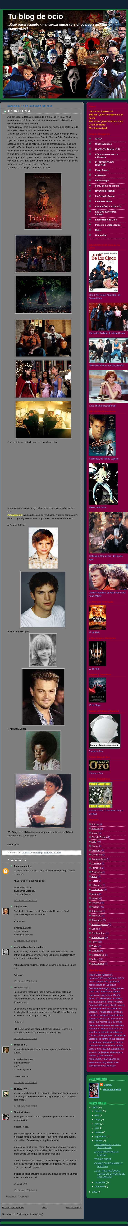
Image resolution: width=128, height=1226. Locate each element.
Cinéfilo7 (18, 1112)
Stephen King (98, 933)
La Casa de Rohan (105, 196)
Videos (95, 959)
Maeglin (18, 906)
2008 (95, 1107)
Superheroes (98, 937)
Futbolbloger (102, 180)
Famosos (96, 868)
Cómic (95, 846)
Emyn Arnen (101, 170)
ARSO (98, 138)
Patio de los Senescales (108, 225)
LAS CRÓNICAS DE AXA (108, 206)
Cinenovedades (103, 144)
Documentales (99, 859)
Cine (94, 841)
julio (97, 1128)
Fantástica (97, 872)
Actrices (95, 828)
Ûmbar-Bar (101, 235)
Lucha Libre (97, 889)
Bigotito (18, 1088)
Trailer (95, 946)
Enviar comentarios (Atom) (29, 1214)
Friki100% (100, 175)
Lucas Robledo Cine (106, 219)
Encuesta (96, 863)
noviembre (100, 1182)
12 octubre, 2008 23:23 (25, 941)
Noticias (95, 902)
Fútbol (95, 881)
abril (97, 1115)
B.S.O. (95, 833)
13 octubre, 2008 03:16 (25, 981)
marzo (98, 1111)
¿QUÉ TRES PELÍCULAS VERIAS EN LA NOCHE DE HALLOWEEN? (109, 1173)
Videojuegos (98, 955)
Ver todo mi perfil (112, 1089)
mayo (98, 1119)
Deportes (96, 850)
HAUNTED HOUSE (105, 191)
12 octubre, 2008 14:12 (25, 900)
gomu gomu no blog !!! (107, 185)
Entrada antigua (73, 1207)
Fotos (94, 876)
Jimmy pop (19, 866)
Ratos (98, 230)
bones (17, 1044)
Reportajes (97, 920)
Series (95, 928)
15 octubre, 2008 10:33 (25, 1106)
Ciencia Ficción (99, 837)
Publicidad (97, 911)
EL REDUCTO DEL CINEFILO (105, 163)
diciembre (100, 1186)
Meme (95, 894)
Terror (94, 941)
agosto (98, 1132)
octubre (99, 1140)
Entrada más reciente (13, 1207)
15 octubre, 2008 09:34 (25, 1082)
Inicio (44, 1207)
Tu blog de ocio (35, 16)
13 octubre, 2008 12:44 (25, 1038)
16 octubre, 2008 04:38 (25, 1190)
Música (95, 898)
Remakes (96, 915)
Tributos (95, 950)
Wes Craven (98, 963)
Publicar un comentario (17, 1196)
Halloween (97, 885)
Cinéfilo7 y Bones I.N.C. (107, 149)
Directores (97, 854)
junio (97, 1124)
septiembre (101, 1136)
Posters (95, 907)
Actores (95, 824)
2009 (95, 1192)
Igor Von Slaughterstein (26, 947)
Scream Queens (100, 924)
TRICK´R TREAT (102, 1159)
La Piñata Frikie (103, 201)
